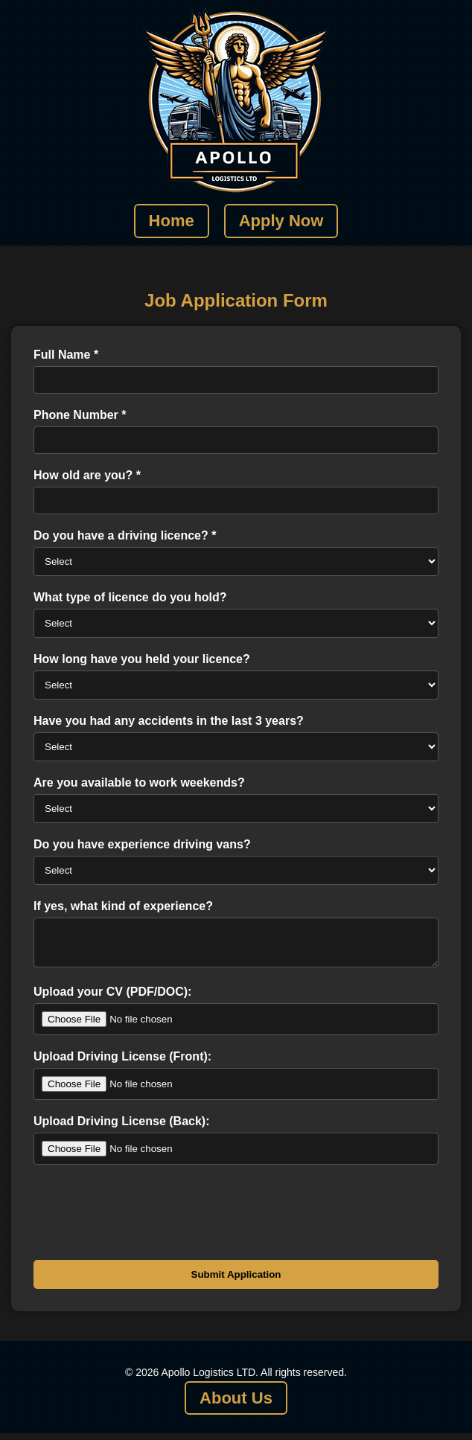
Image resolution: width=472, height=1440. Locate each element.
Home (171, 220)
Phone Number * (80, 415)
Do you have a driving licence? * (125, 535)
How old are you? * (87, 475)
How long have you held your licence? (142, 659)
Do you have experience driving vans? (142, 844)
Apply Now (281, 220)
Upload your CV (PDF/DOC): (112, 998)
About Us (236, 1404)
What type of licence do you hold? (130, 597)
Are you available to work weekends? (139, 782)
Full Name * (66, 354)
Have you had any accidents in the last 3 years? (169, 720)
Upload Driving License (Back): (122, 1127)
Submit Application (236, 1281)
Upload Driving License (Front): (122, 1063)
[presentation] (147, 1215)
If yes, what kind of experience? (123, 906)
